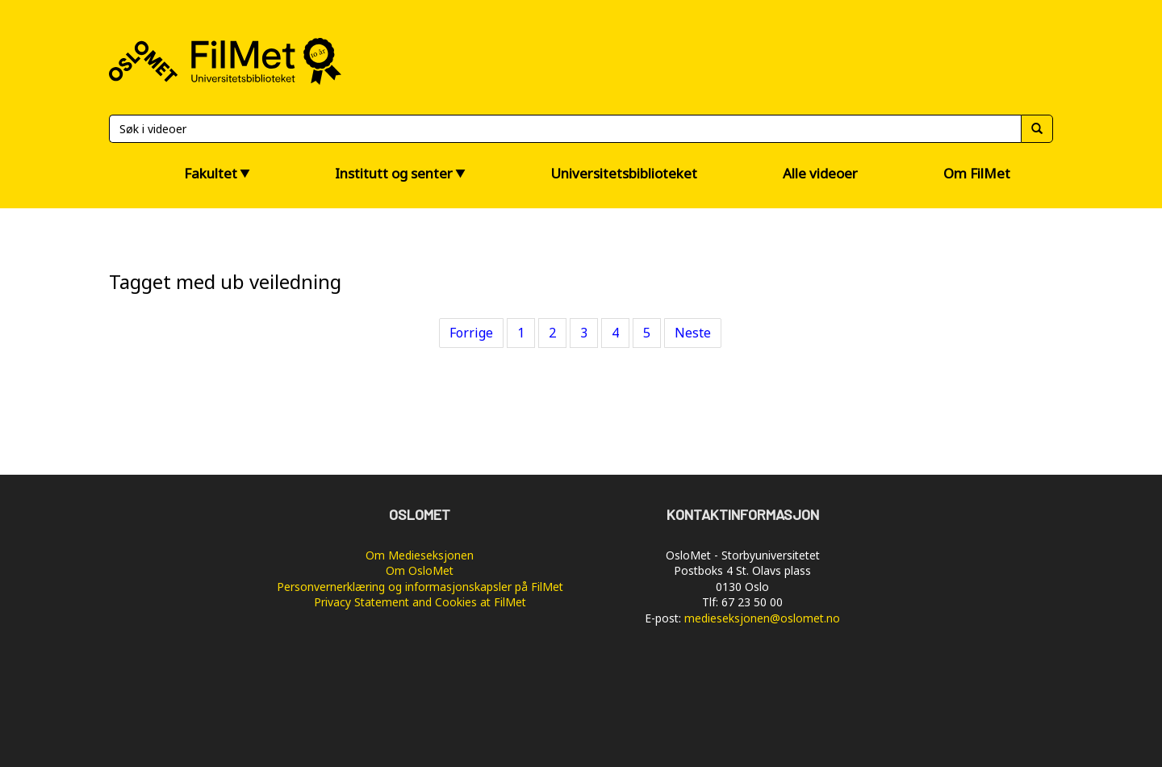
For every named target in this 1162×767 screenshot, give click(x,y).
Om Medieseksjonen (420, 555)
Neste (693, 333)
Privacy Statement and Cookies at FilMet (420, 602)
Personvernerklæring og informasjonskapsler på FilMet (420, 586)
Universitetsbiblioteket (623, 173)
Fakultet (210, 173)
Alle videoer (820, 173)
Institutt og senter (394, 173)
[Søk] (565, 129)
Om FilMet (976, 173)
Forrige (471, 333)
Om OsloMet (420, 570)
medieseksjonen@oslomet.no (762, 618)
